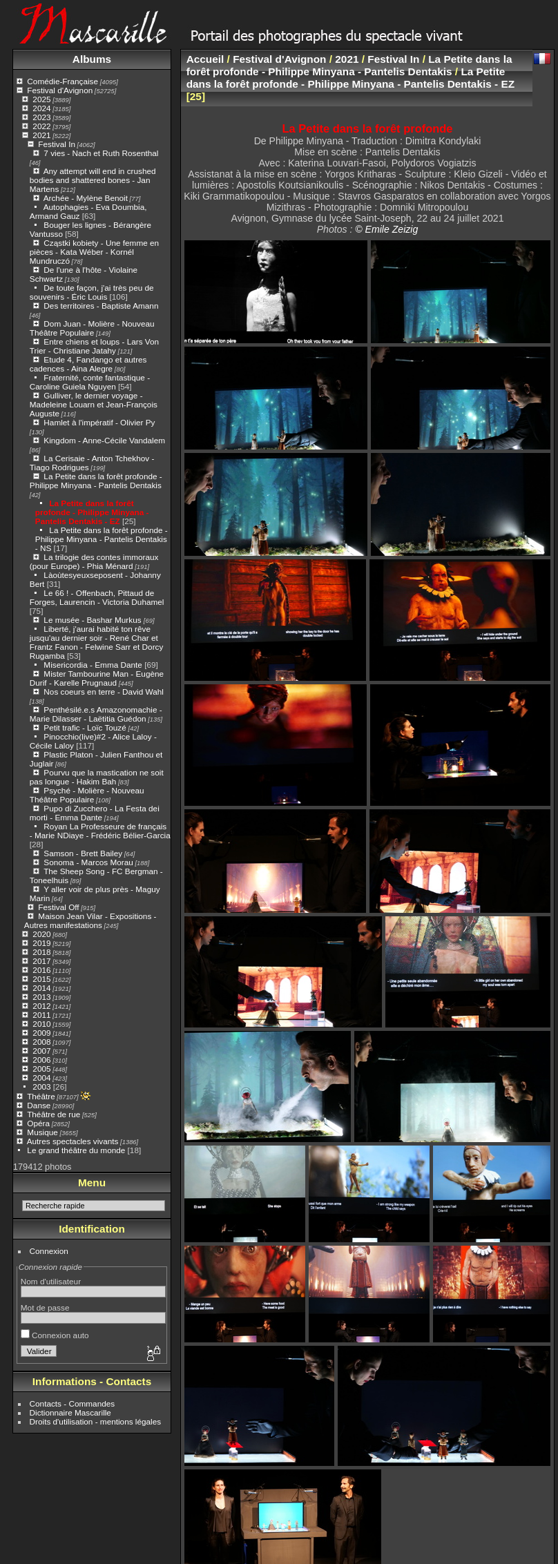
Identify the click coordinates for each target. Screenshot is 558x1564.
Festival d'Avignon (60, 90)
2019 (41, 942)
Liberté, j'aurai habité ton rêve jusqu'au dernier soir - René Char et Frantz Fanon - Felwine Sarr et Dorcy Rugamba (97, 642)
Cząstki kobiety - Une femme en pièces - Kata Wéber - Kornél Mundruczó (94, 251)
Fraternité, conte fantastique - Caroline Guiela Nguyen (90, 382)
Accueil (205, 59)
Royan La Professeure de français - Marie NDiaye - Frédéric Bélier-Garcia (100, 831)
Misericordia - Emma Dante (93, 664)
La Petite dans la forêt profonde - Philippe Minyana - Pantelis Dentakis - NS (101, 538)
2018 (41, 951)
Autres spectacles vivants (73, 1141)
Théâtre (41, 1096)
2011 (41, 1014)
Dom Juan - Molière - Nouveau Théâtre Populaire (92, 328)
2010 (41, 1023)
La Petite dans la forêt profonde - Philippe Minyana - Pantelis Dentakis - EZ (92, 512)
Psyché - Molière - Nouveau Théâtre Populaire (87, 795)
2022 (41, 126)
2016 (41, 969)
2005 (41, 1068)
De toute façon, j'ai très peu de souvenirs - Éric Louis (92, 292)
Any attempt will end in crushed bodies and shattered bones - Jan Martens (93, 179)
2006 (41, 1059)
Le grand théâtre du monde (76, 1150)
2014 (41, 987)
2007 (41, 1050)
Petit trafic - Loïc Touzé (85, 727)
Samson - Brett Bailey (83, 853)
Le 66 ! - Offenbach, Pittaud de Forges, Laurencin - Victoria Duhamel (97, 597)
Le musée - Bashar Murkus (94, 619)
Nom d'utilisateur (51, 1281)
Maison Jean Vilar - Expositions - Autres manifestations (90, 920)
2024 (41, 108)
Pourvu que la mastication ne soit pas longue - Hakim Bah (97, 777)
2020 (41, 933)
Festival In (56, 143)
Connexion (49, 1250)
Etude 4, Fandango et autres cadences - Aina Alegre (88, 364)
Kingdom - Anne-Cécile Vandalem (104, 440)
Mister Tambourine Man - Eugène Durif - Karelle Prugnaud (97, 678)
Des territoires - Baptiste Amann (101, 305)
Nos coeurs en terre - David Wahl (104, 691)
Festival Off (58, 906)
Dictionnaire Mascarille (70, 1412)
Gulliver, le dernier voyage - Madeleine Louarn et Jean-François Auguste (93, 404)
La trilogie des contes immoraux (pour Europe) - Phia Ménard (94, 561)
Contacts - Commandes (72, 1403)
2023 (41, 117)
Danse (38, 1105)
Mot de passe (45, 1307)
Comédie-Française (62, 81)
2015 (41, 978)
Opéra (38, 1123)
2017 (41, 960)
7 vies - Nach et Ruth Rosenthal (101, 152)
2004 (41, 1077)
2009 (41, 1032)
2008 (41, 1041)
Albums (92, 59)
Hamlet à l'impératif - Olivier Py (99, 422)
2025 (41, 99)
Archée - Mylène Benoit (86, 197)
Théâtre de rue (53, 1114)
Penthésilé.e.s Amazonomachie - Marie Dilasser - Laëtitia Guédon (96, 714)
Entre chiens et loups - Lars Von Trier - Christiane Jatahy (94, 346)
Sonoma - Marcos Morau (88, 862)
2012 (41, 1005)
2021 (41, 135)
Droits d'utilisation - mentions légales (96, 1421)
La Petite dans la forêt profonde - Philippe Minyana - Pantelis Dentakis (96, 481)
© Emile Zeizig (386, 229)
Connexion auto (55, 1335)
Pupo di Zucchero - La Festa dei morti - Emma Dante (95, 813)
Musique (42, 1132)
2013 (41, 996)
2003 (41, 1086)
